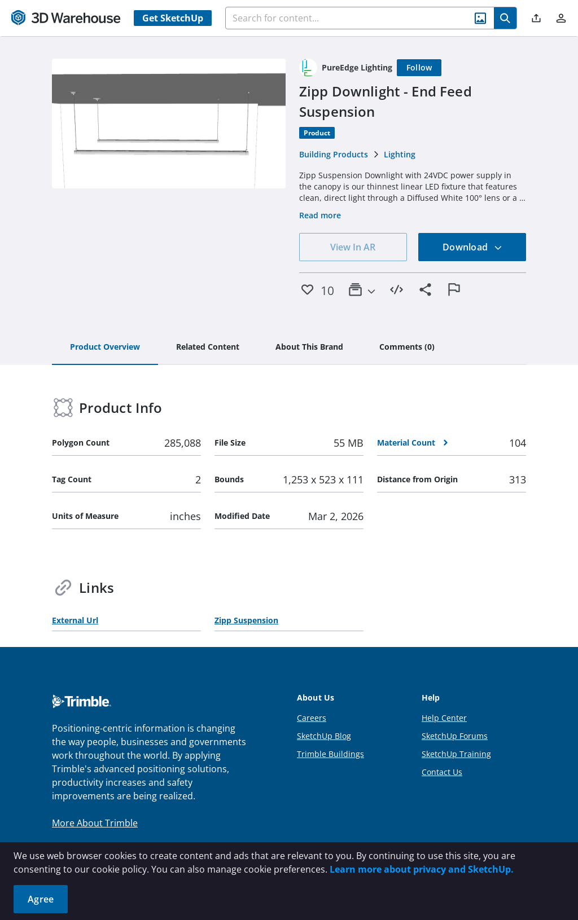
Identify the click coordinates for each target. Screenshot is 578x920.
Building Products (333, 154)
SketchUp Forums (455, 735)
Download (472, 247)
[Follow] (419, 67)
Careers (311, 717)
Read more (320, 215)
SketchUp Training (456, 754)
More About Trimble (95, 823)
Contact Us (442, 772)
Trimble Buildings (330, 754)
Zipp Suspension (246, 620)
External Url (75, 620)
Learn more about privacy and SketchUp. (422, 869)
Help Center (444, 717)
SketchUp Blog (324, 735)
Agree (41, 899)
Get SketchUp (172, 18)
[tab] (105, 347)
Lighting (399, 154)
